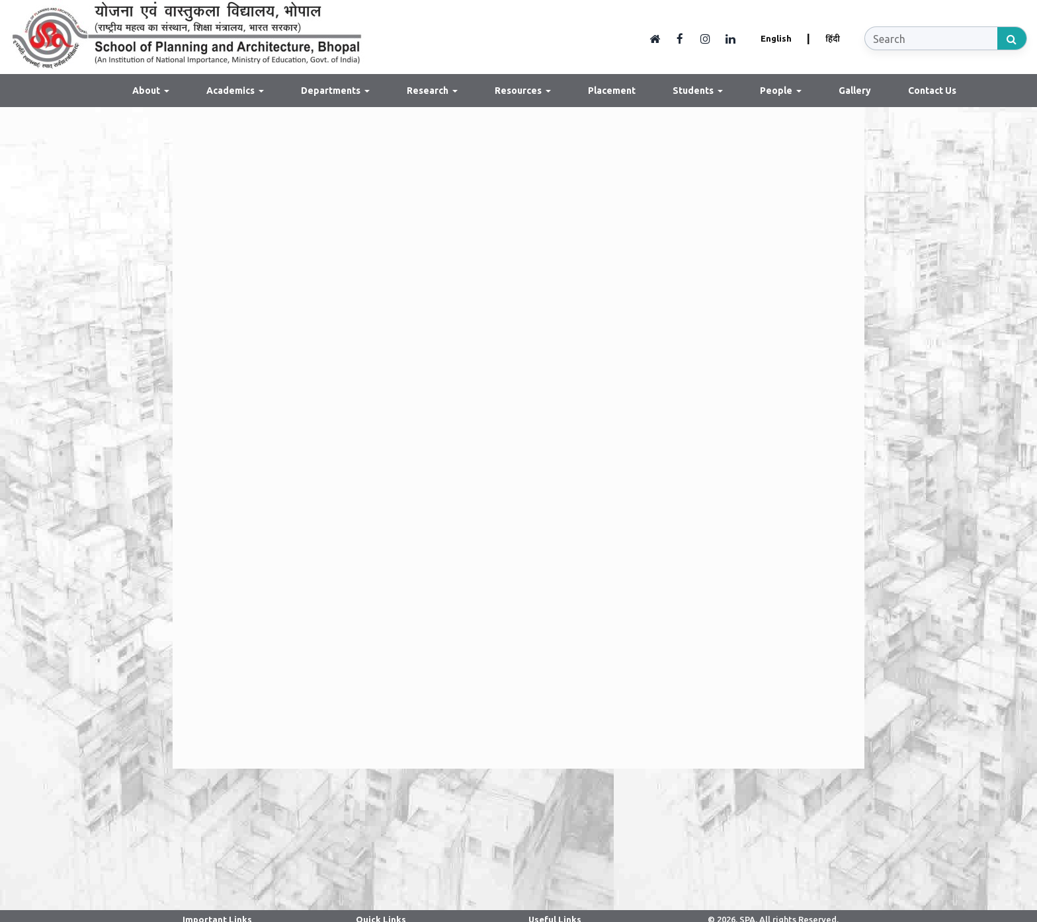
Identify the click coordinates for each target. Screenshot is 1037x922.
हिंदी (832, 38)
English (776, 38)
